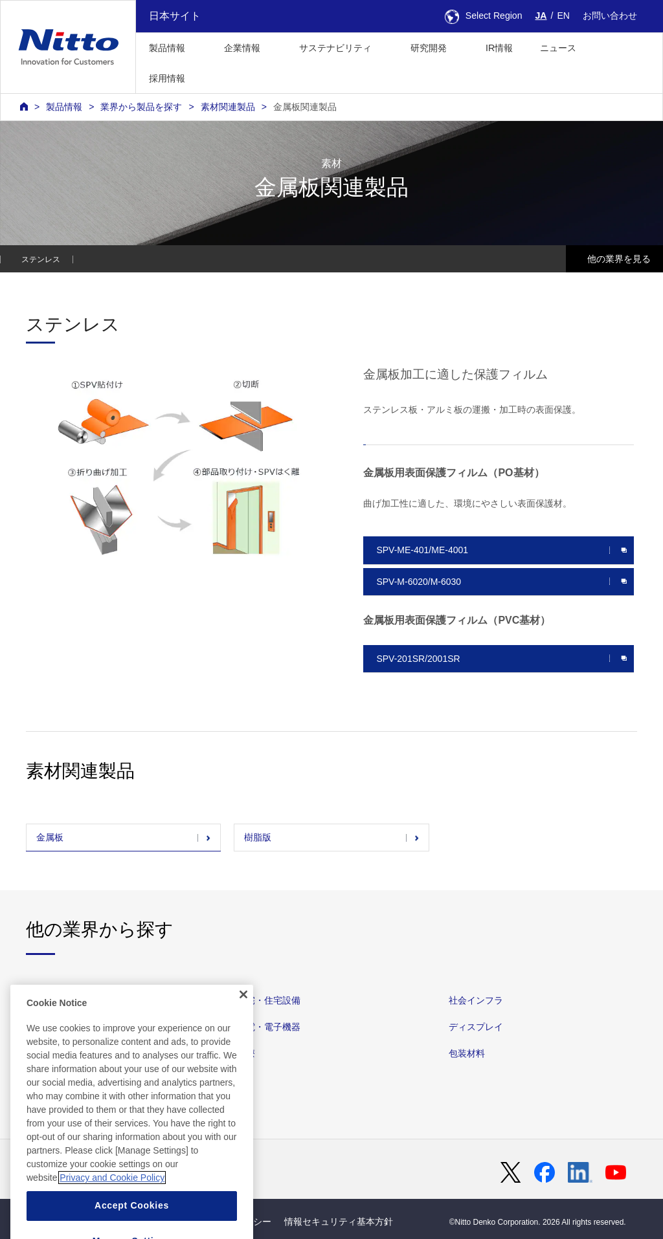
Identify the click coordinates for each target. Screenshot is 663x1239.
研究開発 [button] (428, 48)
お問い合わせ (610, 15)
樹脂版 (257, 837)
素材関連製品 (228, 107)
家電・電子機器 (268, 1027)
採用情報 (167, 78)
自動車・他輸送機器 (66, 1000)
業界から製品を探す (141, 107)
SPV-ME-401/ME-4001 (422, 550)
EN (563, 15)
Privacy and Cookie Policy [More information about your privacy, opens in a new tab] (112, 1215)
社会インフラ (476, 1000)
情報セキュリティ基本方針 (338, 1221)
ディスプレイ (476, 1027)
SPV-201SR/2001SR (418, 658)
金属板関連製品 (305, 107)
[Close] (243, 1032)
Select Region (484, 15)
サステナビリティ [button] (335, 48)
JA (541, 15)
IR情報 (499, 48)
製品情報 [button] (167, 48)
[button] (219, 76)
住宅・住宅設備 (268, 1000)
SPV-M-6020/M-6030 (418, 581)
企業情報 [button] (242, 48)
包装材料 (467, 1053)
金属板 (49, 837)
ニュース (558, 48)
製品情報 (64, 107)
